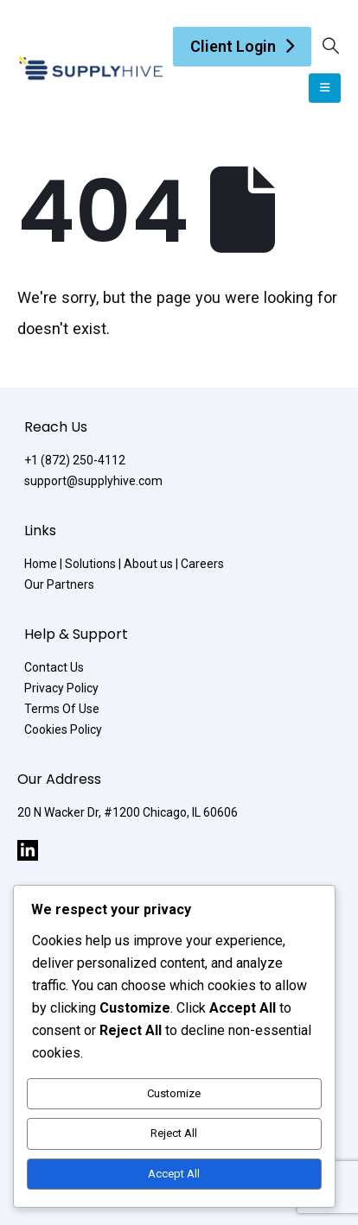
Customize (174, 1093)
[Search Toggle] (331, 46)
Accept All (174, 1173)
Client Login (233, 46)
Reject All (173, 1133)
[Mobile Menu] (325, 88)
